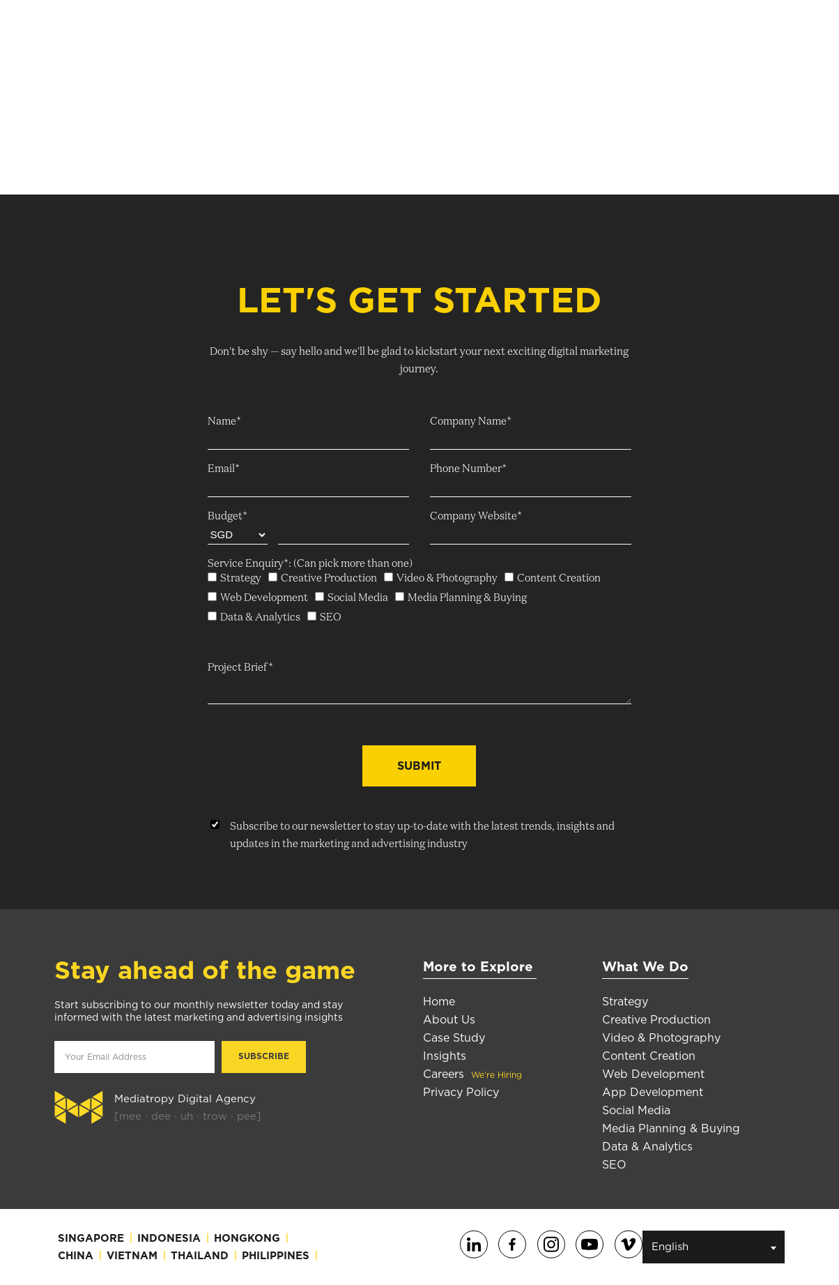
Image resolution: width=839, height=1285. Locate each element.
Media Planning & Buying (671, 1128)
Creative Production (656, 1019)
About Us (244, 33)
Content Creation (648, 1056)
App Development (652, 1092)
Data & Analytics (647, 1146)
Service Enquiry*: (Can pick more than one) (310, 563)
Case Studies (402, 33)
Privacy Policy (461, 1092)
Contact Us (629, 34)
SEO (614, 1164)
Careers (545, 33)
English (714, 1247)
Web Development (653, 1074)
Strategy (625, 1001)
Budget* (227, 516)
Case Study (454, 1037)
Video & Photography (661, 1037)
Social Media (636, 1110)
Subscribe (717, 34)
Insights (479, 33)
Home (439, 1001)
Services (315, 33)
